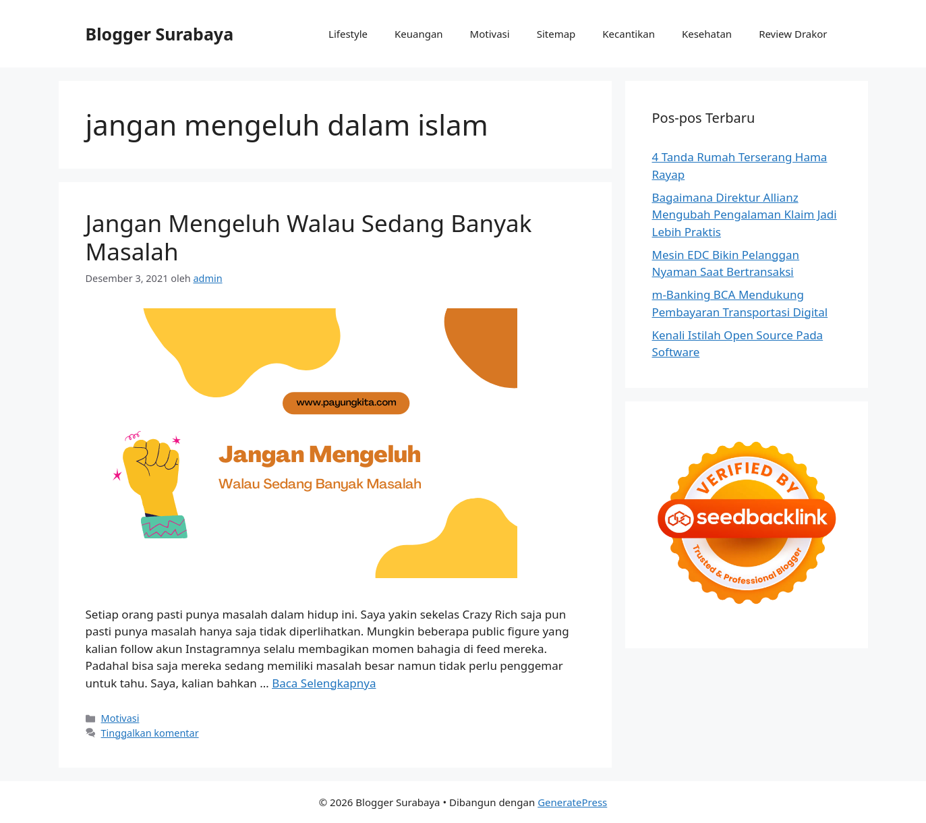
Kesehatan (707, 33)
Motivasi (490, 33)
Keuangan (419, 33)
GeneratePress (572, 802)
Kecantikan (628, 33)
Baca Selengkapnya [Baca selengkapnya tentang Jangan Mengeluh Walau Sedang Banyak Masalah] (324, 683)
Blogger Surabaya (160, 33)
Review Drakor (793, 33)
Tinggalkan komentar (150, 733)
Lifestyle (348, 33)
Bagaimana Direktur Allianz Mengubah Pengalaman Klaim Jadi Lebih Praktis (744, 214)
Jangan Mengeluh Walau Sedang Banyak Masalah (309, 237)
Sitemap (556, 33)
